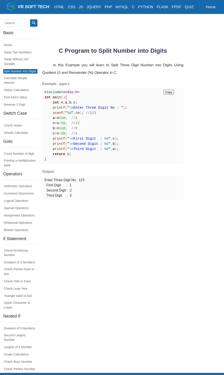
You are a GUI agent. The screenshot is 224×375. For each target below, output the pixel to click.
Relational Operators (18, 222)
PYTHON (145, 7)
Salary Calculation (16, 90)
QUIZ (189, 7)
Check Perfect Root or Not (19, 271)
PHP (108, 7)
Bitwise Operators (16, 230)
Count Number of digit (19, 153)
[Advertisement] (120, 29)
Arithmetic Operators (18, 186)
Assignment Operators (19, 215)
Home (211, 7)
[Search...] (16, 23)
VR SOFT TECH (28, 6)
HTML (59, 7)
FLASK (162, 7)
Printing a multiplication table (20, 163)
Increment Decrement (19, 193)
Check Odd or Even (17, 281)
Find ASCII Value (15, 97)
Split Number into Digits (20, 71)
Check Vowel (13, 125)
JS (81, 7)
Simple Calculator (16, 132)
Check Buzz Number (18, 361)
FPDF (176, 7)
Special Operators (16, 208)
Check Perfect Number (19, 369)
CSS (71, 7)
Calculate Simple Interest (15, 80)
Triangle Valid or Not (18, 296)
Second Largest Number (15, 337)
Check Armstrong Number (16, 253)
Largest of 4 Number (18, 347)
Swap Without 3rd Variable (16, 61)
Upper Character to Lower (17, 305)
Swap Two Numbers (18, 52)
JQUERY (94, 7)
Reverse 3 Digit (14, 104)
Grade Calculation (16, 354)
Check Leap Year (16, 288)
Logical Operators (16, 200)
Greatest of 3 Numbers (19, 262)
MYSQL (122, 7)
